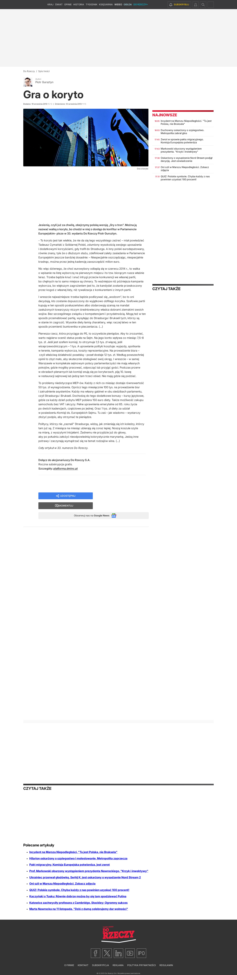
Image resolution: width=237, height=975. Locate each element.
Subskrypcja (100, 965)
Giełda (128, 4)
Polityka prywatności (141, 965)
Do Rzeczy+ (140, 4)
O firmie (69, 965)
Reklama (118, 965)
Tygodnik (91, 4)
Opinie (68, 4)
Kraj (50, 4)
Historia (78, 4)
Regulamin (166, 965)
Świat (59, 4)
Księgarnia (106, 4)
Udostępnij (67, 497)
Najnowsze (164, 115)
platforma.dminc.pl (65, 470)
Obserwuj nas (89, 508)
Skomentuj (124, 497)
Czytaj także (166, 288)
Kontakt (83, 965)
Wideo (118, 4)
